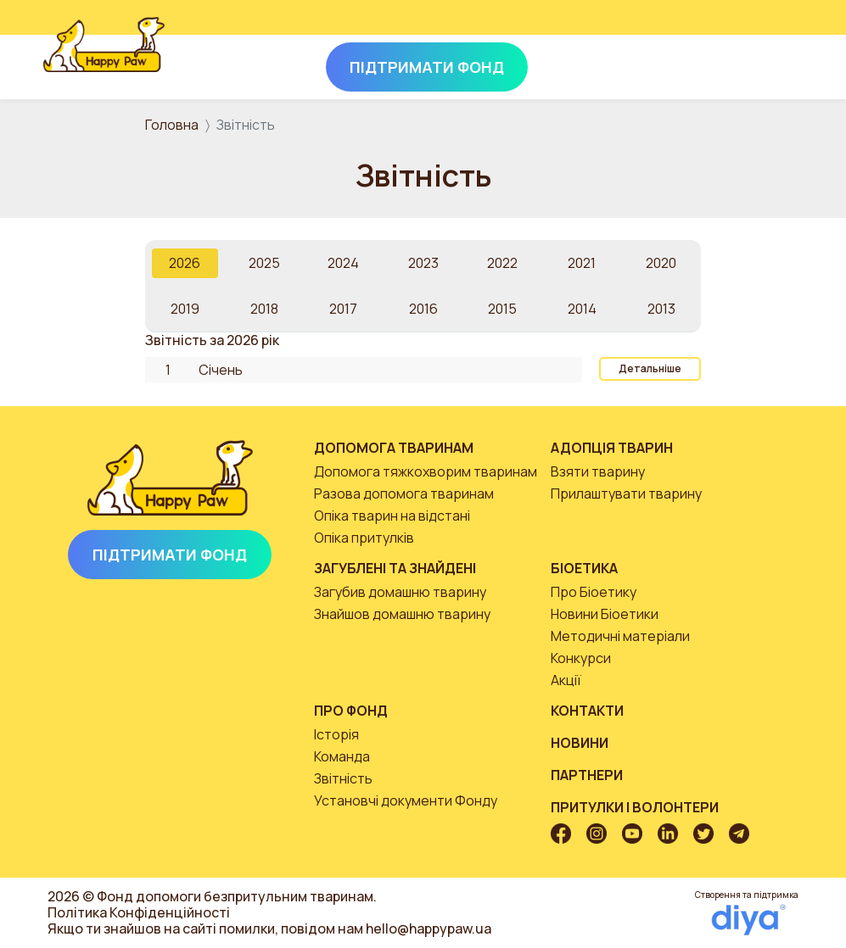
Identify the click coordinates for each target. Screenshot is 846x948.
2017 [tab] (343, 308)
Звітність (343, 778)
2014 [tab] (582, 308)
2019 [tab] (185, 308)
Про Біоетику (593, 592)
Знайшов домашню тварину (402, 614)
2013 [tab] (661, 308)
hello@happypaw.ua (428, 928)
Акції (566, 680)
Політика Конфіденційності (139, 912)
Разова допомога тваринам (404, 493)
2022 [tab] (502, 263)
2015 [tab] (502, 308)
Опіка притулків (364, 537)
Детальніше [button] (650, 368)
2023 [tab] (423, 263)
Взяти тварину (598, 471)
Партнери (587, 775)
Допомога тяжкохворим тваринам (425, 471)
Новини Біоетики (604, 614)
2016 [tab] (423, 308)
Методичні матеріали (620, 636)
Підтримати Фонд (169, 554)
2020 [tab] (661, 263)
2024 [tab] (343, 263)
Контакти (587, 710)
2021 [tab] (582, 263)
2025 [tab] (264, 263)
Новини (579, 742)
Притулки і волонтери (635, 807)
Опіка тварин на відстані (392, 515)
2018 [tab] (264, 308)
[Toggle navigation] (780, 63)
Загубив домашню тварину (400, 592)
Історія (336, 734)
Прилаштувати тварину (626, 493)
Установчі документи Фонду (405, 800)
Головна (172, 124)
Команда (342, 756)
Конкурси (581, 658)
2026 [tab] (184, 263)
